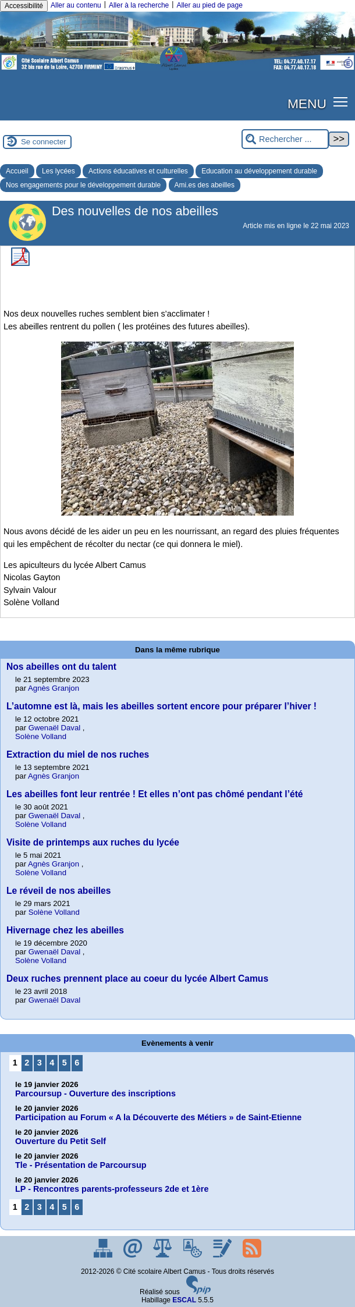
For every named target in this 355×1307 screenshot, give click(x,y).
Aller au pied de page (209, 5)
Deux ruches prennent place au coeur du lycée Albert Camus (137, 978)
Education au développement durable (259, 171)
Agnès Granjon (53, 688)
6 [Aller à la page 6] (76, 1062)
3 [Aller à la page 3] (39, 1062)
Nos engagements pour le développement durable (83, 185)
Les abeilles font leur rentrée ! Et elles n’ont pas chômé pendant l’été (154, 794)
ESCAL (184, 1300)
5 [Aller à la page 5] (64, 1062)
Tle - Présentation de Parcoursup (81, 1165)
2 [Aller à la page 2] (26, 1062)
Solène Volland (40, 736)
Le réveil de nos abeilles (58, 891)
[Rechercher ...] (285, 139)
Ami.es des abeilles (205, 185)
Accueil (17, 171)
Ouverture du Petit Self (60, 1141)
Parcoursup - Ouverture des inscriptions (95, 1093)
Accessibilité (24, 6)
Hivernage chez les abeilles (65, 930)
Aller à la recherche (139, 5)
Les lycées (58, 171)
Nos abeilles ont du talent (61, 667)
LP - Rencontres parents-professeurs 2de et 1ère (111, 1189)
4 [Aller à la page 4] (51, 1062)
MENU (306, 103)
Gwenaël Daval (54, 727)
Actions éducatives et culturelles (138, 171)
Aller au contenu (76, 5)
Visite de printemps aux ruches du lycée (92, 842)
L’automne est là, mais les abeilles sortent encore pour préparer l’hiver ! (161, 706)
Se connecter (43, 141)
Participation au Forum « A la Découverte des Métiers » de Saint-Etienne (158, 1117)
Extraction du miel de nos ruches (77, 754)
